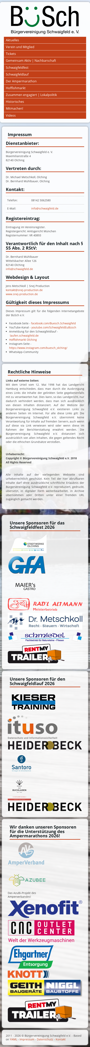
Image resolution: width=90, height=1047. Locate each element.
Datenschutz (45, 1039)
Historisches (15, 101)
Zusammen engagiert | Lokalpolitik (31, 95)
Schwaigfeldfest (17, 67)
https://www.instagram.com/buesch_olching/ (38, 348)
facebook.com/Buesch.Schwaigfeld (53, 323)
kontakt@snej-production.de (24, 290)
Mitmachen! (14, 108)
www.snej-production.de (22, 294)
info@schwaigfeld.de (44, 208)
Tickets (11, 54)
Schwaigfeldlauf (17, 74)
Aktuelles (12, 40)
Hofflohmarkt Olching (23, 339)
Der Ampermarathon (21, 81)
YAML (13, 1039)
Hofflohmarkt (16, 88)
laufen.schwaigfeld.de (24, 335)
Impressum (27, 1039)
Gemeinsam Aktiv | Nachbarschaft (31, 60)
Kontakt (61, 1039)
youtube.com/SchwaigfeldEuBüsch (53, 327)
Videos (11, 115)
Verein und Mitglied (20, 47)
